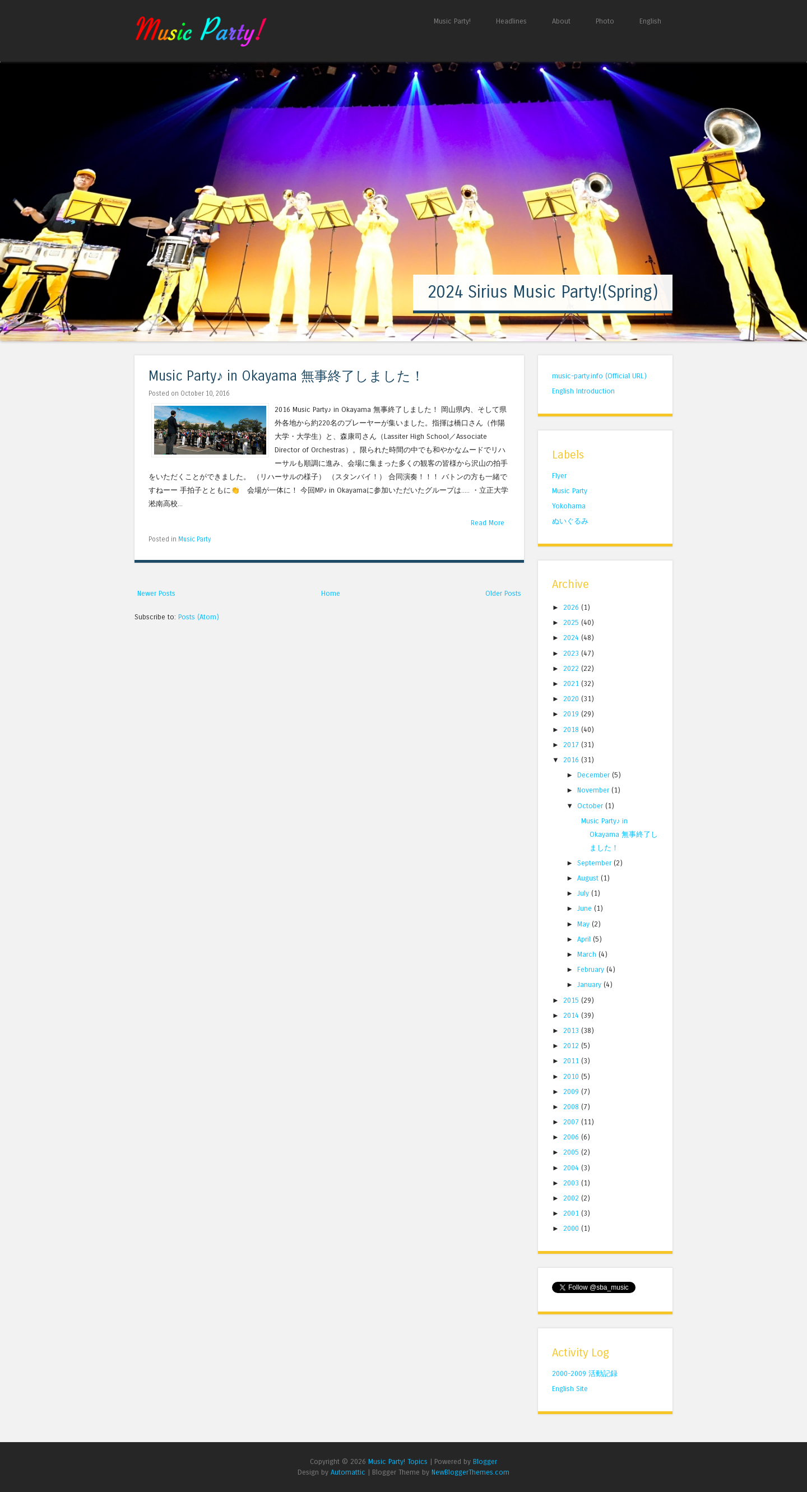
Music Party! (452, 21)
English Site (570, 1388)
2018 (572, 729)
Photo (605, 21)
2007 (572, 1122)
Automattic (348, 1472)
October (591, 805)
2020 (572, 698)
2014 (572, 1015)
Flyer (559, 475)
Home (330, 593)
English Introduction (583, 391)
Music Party (194, 539)
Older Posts (503, 593)
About (561, 21)
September (595, 863)
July (584, 893)
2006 (572, 1137)
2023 (572, 653)
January (590, 984)
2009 (572, 1091)
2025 (572, 622)
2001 (572, 1213)
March (588, 954)
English (650, 21)
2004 (572, 1168)
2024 (572, 637)
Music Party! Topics (398, 1461)
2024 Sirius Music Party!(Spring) (542, 292)
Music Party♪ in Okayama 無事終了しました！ (286, 376)
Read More (487, 522)
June (585, 908)
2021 (572, 683)
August (589, 878)
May (584, 924)
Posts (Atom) (198, 617)
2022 (572, 668)
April (585, 939)
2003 (572, 1183)
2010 (572, 1076)
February (591, 969)
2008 (572, 1106)
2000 (572, 1228)
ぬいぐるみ (570, 521)
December (594, 775)
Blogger (485, 1461)
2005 (572, 1152)
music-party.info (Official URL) (599, 376)
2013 (572, 1030)
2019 (572, 714)
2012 (572, 1045)
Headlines (511, 21)
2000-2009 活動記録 (585, 1373)
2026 (572, 607)
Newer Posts (156, 593)
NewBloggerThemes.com (470, 1472)
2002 (572, 1198)
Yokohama (569, 506)
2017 (572, 744)
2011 (572, 1061)
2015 (572, 1000)
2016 (572, 760)
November (594, 790)
